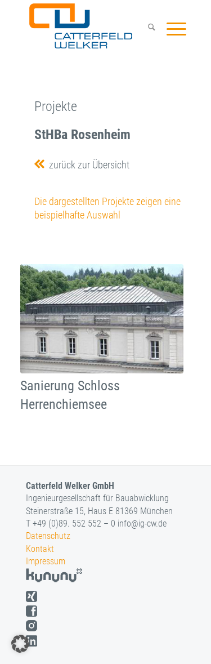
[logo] (91, 25)
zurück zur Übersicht (86, 165)
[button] (20, 643)
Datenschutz (48, 536)
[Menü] (170, 28)
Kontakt (40, 548)
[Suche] (146, 28)
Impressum (45, 561)
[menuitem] (146, 28)
